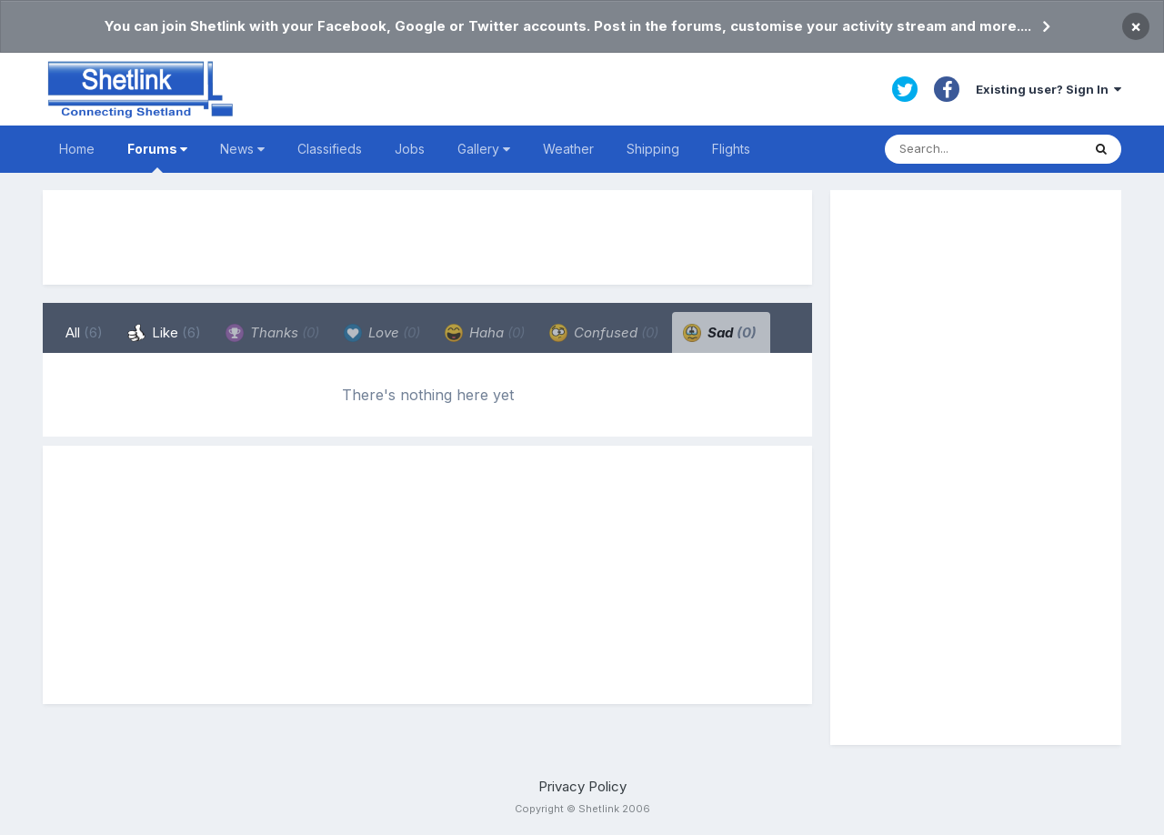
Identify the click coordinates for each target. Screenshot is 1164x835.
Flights (731, 148)
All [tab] (84, 332)
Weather (568, 148)
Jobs (410, 148)
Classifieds (329, 148)
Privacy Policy (582, 786)
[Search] (983, 149)
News (242, 148)
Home (77, 148)
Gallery (483, 148)
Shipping (653, 148)
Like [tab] (164, 333)
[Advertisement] (427, 237)
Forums (157, 157)
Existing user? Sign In (1048, 89)
